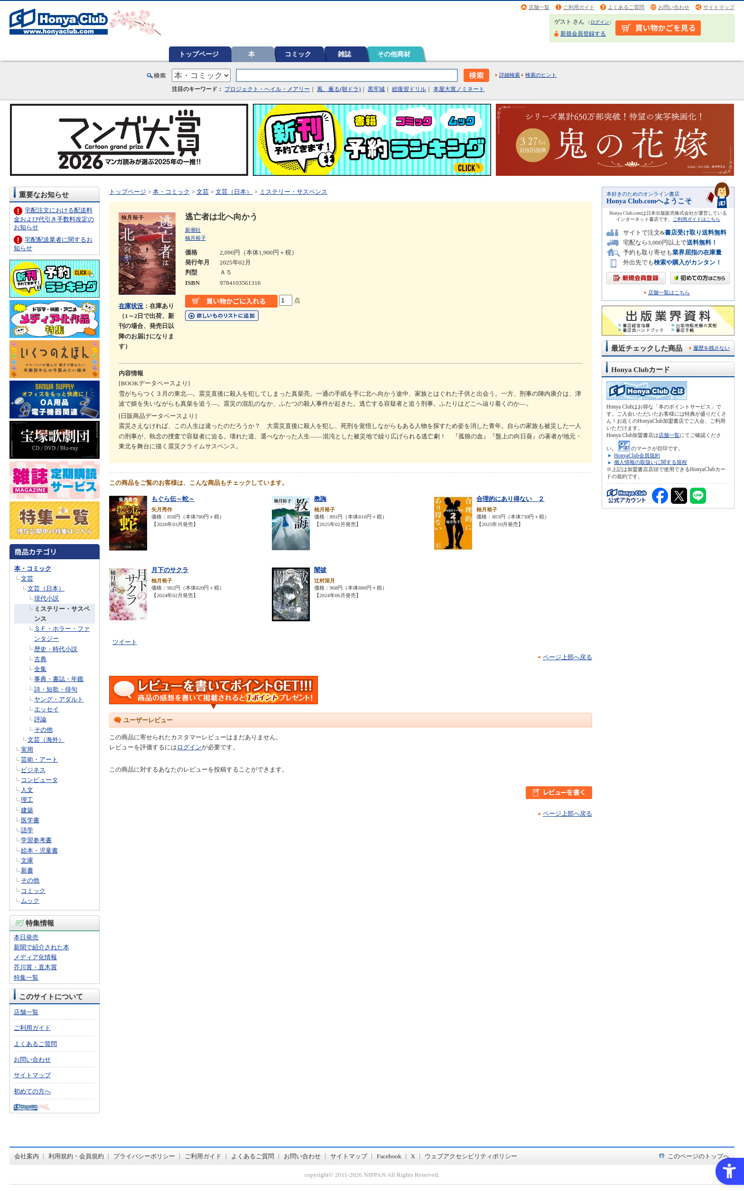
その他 (43, 729)
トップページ (199, 54)
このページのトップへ (698, 1156)
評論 (40, 719)
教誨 (320, 498)
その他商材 (393, 54)
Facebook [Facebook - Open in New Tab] (389, 1156)
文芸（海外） (46, 739)
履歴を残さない (711, 348)
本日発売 (26, 937)
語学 (27, 830)
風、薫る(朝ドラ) (339, 89)
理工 (27, 799)
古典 (40, 659)
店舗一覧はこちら (669, 292)
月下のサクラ (169, 569)
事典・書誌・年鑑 (59, 678)
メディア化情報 (35, 957)
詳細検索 (509, 75)
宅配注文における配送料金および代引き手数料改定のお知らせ (54, 219)
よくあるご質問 (626, 7)
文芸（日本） (46, 588)
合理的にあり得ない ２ (510, 498)
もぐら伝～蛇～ (173, 498)
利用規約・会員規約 (76, 1156)
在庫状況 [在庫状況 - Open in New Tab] (131, 305)
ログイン (599, 22)
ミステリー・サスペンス (293, 191)
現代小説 (46, 598)
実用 (27, 749)
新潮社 (193, 230)
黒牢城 (376, 89)
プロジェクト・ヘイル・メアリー (267, 89)
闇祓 (320, 569)
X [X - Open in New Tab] (413, 1156)
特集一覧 (26, 977)
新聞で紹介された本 (41, 947)
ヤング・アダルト (59, 699)
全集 (40, 669)
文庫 (27, 860)
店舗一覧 (539, 7)
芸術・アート (39, 759)
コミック (298, 54)
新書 (27, 870)
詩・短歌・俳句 (55, 689)
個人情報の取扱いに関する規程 (650, 462)
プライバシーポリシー (144, 1156)
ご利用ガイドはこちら (696, 219)
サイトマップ (719, 7)
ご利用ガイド (579, 7)
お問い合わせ (673, 7)
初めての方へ (32, 1091)
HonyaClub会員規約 (637, 455)
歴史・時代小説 (55, 649)
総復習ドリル (409, 89)
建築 (27, 810)
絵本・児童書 (39, 850)
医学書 (30, 820)
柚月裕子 (195, 238)
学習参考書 (36, 840)
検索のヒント (541, 75)
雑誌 (344, 54)
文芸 (27, 578)
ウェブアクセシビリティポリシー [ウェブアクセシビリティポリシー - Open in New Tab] (471, 1156)
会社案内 (26, 1156)
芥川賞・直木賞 (35, 967)
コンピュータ (39, 779)
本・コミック (32, 568)
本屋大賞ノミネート (458, 89)
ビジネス (33, 769)
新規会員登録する (583, 33)
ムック (30, 900)
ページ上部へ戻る (567, 657)
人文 (27, 789)
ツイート (124, 642)
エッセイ (46, 709)
